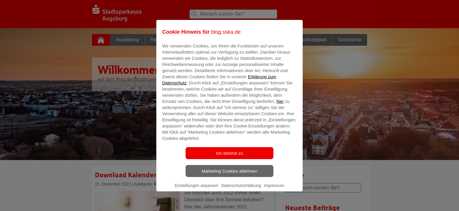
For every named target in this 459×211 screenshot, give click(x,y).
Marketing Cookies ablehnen (229, 175)
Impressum (274, 189)
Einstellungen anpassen (196, 189)
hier (280, 105)
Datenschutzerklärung (241, 189)
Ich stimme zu (229, 157)
